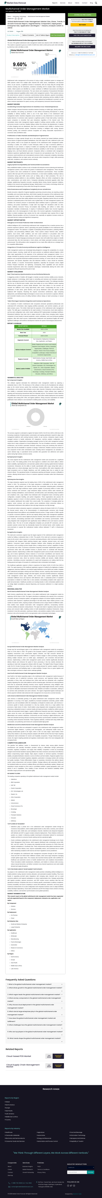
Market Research (28, 1169)
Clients (77, 3)
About (70, 3)
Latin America (9, 1114)
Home (9, 16)
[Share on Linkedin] (19, 18)
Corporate (12, 1163)
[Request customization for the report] (82, 35)
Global (7, 1102)
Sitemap (10, 1175)
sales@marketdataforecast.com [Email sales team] (85, 55)
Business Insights (28, 1166)
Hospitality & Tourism (76, 1141)
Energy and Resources (44, 1138)
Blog (91, 3)
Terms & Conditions (43, 1169)
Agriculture (40, 1132)
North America (10, 1105)
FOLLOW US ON (73, 1182)
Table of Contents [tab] (28, 35)
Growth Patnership (28, 1172)
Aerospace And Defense (77, 1138)
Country (8, 1120)
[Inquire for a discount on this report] (82, 46)
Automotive (41, 1135)
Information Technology (19, 16)
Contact (84, 3)
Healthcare (8, 1132)
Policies (40, 1163)
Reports (54, 3)
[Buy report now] (82, 24)
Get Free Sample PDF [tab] (57, 35)
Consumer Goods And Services (15, 1141)
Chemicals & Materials (12, 1135)
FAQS (39, 1166)
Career (10, 1169)
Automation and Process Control (47, 1141)
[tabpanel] (35, 504)
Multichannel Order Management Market (39, 16)
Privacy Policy (41, 1172)
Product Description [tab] (13, 35)
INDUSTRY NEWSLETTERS (77, 1164)
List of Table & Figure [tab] (42, 35)
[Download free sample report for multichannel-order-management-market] (82, 15)
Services (62, 3)
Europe (7, 1108)
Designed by (73, 1194)
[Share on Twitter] (22, 18)
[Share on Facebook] (16, 18)
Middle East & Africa (11, 1117)
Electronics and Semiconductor (15, 1138)
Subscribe (90, 1172)
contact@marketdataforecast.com (20, 1187)
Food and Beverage (76, 1132)
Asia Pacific (9, 1111)
